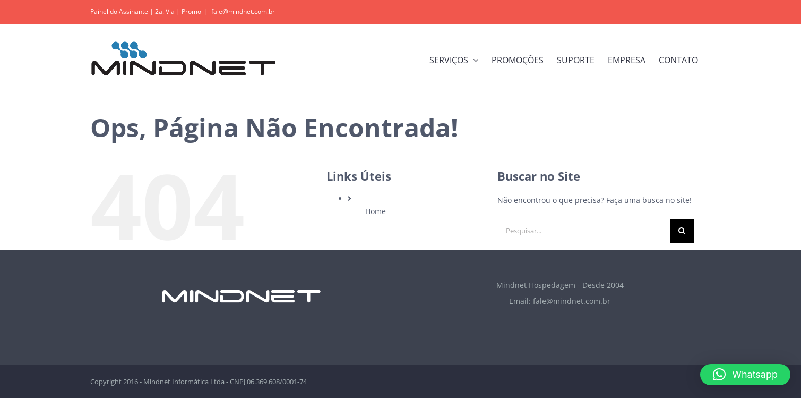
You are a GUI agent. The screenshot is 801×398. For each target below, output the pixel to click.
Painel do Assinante (119, 11)
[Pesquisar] (682, 231)
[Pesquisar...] (583, 231)
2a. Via (165, 11)
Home (375, 211)
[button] (745, 374)
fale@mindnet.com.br (243, 11)
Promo (191, 11)
